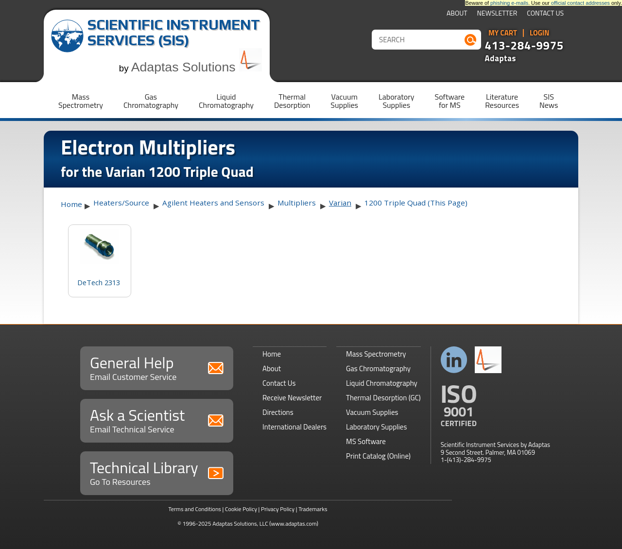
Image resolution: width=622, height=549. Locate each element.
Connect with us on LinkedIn (454, 359)
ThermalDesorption (292, 101)
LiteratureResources (502, 101)
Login (540, 33)
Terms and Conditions (194, 509)
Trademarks (312, 509)
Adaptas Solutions (196, 67)
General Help (157, 367)
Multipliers (296, 202)
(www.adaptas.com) (293, 523)
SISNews (548, 101)
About (457, 14)
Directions (278, 412)
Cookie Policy (241, 509)
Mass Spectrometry (376, 354)
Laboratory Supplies (376, 426)
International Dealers (294, 426)
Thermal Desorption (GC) (383, 397)
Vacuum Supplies (372, 412)
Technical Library (157, 472)
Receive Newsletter (292, 397)
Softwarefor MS (450, 101)
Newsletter (497, 14)
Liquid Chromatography (381, 383)
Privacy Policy (277, 509)
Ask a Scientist (157, 419)
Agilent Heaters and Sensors (213, 202)
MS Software (366, 441)
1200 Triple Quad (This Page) (415, 202)
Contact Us (545, 14)
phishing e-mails (509, 3)
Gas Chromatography (378, 368)
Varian (340, 202)
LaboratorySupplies (396, 101)
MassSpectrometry (80, 101)
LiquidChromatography (226, 101)
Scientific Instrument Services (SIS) (173, 32)
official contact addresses (580, 3)
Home (71, 204)
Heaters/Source (121, 202)
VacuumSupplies (344, 101)
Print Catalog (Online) (378, 456)
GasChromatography (150, 101)
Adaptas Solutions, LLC (240, 523)
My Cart (502, 33)
